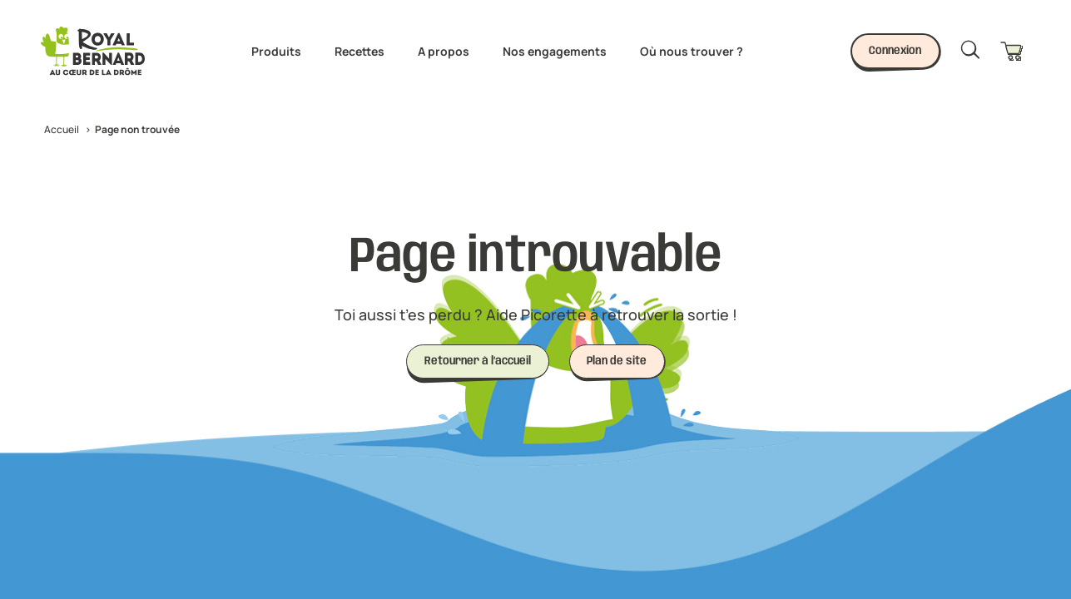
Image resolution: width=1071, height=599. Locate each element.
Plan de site (617, 361)
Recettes (359, 51)
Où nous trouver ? (691, 51)
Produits (276, 51)
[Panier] (1015, 51)
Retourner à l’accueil (477, 361)
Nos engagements (555, 51)
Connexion (895, 51)
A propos (443, 51)
